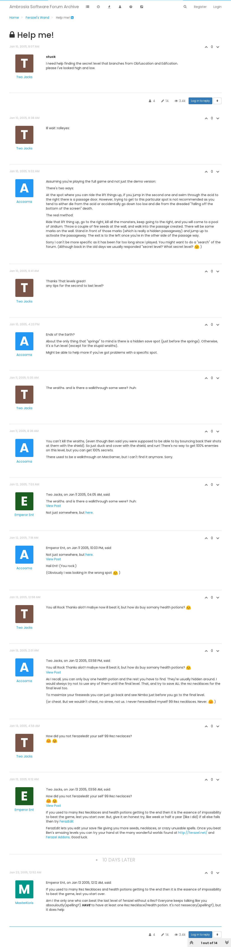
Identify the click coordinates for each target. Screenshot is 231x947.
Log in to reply (200, 101)
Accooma (24, 201)
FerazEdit (67, 821)
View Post (53, 506)
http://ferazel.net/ (192, 832)
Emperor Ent (24, 515)
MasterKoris (24, 903)
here (89, 512)
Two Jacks (24, 77)
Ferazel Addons (58, 837)
